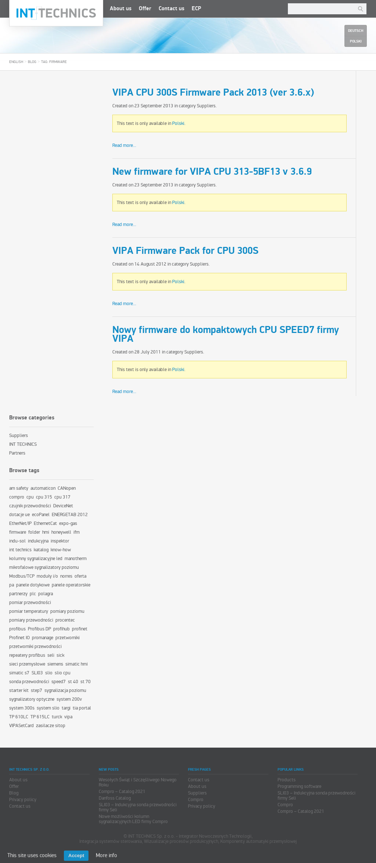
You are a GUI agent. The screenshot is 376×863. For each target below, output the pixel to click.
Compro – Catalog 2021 (122, 792)
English (16, 62)
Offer (145, 8)
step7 (36, 690)
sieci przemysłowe (27, 664)
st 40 (73, 682)
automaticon (42, 488)
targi (66, 708)
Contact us (171, 8)
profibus (17, 629)
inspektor (60, 541)
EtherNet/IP (20, 523)
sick (60, 655)
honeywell (61, 532)
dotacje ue (19, 515)
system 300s (22, 708)
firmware (17, 532)
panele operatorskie (71, 585)
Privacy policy (22, 800)
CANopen (67, 488)
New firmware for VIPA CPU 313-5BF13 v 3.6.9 (212, 172)
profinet (79, 629)
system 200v (69, 699)
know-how (61, 550)
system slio (48, 708)
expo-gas (68, 523)
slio (49, 673)
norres (66, 576)
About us (120, 8)
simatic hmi (76, 664)
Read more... (124, 145)
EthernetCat (45, 523)
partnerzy (18, 594)
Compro (195, 800)
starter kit (19, 690)
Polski (178, 123)
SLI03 (37, 673)
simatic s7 (19, 673)
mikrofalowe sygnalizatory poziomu (44, 567)
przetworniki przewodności (35, 646)
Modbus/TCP (22, 576)
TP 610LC (18, 717)
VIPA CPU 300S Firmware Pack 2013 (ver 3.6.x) (213, 92)
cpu (30, 497)
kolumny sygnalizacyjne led (35, 559)
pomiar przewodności (30, 602)
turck (57, 717)
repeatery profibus (27, 655)
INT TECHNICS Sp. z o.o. (56, 13)
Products (287, 780)
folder (34, 532)
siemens (55, 664)
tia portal (82, 708)
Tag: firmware (54, 62)
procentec (65, 620)
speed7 (58, 682)
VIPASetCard (21, 726)
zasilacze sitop (50, 726)
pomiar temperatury (28, 611)
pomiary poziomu (67, 611)
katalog (41, 550)
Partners (17, 453)
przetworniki (67, 638)
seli (50, 655)
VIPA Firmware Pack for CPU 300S (185, 251)
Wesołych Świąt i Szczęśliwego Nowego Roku (138, 782)
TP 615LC (40, 717)
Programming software (299, 786)
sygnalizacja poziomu (65, 690)
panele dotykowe (33, 585)
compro (16, 497)
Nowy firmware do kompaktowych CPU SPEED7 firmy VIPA (225, 334)
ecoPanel (41, 515)
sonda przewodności (29, 682)
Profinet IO (19, 638)
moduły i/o (47, 576)
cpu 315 (44, 497)
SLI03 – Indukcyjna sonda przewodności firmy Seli (138, 807)
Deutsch (355, 31)
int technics (20, 550)
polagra (45, 594)
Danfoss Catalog (115, 798)
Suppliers (206, 106)
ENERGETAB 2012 (70, 515)
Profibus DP (39, 629)
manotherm (76, 559)
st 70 (85, 682)
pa (11, 585)
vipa (68, 717)
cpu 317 (62, 497)
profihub (61, 629)
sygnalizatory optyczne (31, 699)
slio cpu (62, 673)
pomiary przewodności (31, 620)
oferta (80, 576)
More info (106, 855)
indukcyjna (38, 541)
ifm (76, 532)
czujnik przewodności (30, 506)
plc (33, 594)
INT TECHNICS (23, 444)
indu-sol (17, 541)
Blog (32, 62)
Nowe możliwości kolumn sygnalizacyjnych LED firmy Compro (133, 819)
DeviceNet (63, 506)
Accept (76, 855)
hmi (45, 532)
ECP (196, 8)
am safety (18, 488)
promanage (42, 638)
